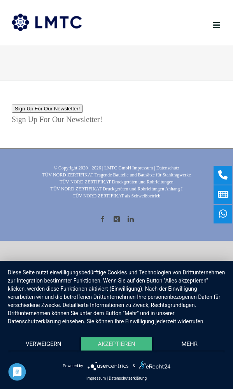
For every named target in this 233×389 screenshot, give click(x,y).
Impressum (142, 168)
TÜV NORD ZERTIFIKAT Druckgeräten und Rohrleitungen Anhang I (117, 189)
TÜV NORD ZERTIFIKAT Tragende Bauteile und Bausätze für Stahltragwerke (116, 175)
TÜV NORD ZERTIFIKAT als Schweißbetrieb (116, 196)
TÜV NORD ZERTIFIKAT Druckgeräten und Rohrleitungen (116, 182)
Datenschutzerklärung (128, 378)
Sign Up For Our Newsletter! (47, 109)
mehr (189, 343)
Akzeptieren (116, 343)
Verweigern (43, 343)
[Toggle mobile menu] (217, 25)
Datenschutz (167, 168)
